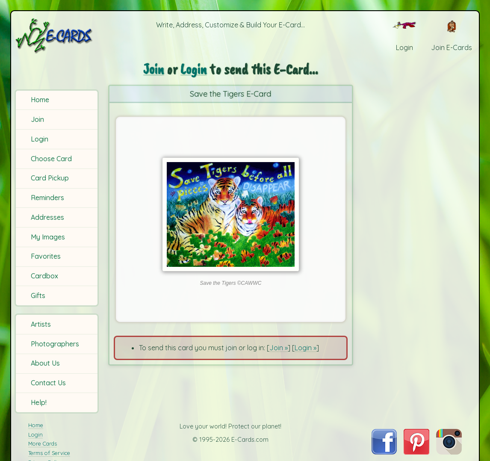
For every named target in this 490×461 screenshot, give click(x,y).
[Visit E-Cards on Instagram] (449, 452)
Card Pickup (50, 178)
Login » (305, 347)
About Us (45, 363)
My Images (48, 237)
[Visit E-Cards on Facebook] (384, 452)
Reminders (47, 197)
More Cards (42, 443)
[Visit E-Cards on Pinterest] (416, 452)
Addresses (47, 217)
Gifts (38, 295)
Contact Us (48, 382)
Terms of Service (49, 452)
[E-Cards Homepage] (57, 36)
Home (40, 99)
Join (37, 119)
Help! (39, 402)
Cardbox (44, 276)
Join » (278, 347)
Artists (41, 324)
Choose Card (51, 158)
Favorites (46, 256)
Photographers (55, 344)
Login (39, 139)
